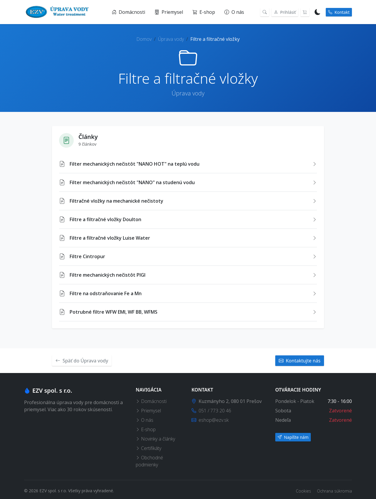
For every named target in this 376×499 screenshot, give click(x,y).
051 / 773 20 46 (211, 410)
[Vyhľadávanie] (264, 12)
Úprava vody (171, 39)
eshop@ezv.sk (210, 420)
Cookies (304, 491)
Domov (144, 39)
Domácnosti (128, 12)
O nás (234, 12)
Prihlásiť (285, 12)
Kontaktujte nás (299, 360)
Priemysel (169, 12)
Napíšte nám (293, 437)
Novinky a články (155, 439)
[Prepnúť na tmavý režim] (317, 12)
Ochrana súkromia (334, 491)
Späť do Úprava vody (82, 360)
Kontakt (339, 12)
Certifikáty (148, 448)
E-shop (203, 12)
